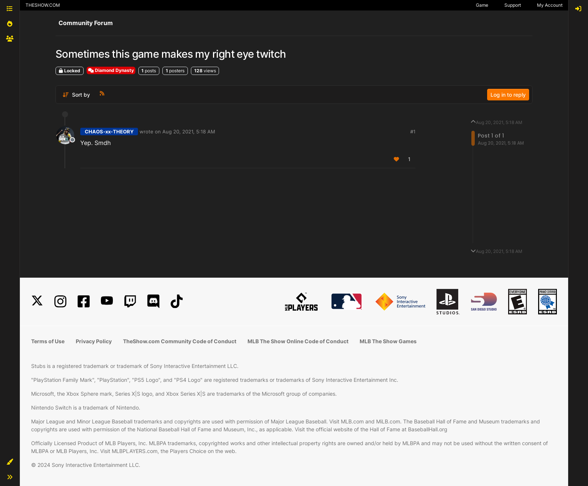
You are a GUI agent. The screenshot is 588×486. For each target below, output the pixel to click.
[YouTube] (107, 301)
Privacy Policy (94, 341)
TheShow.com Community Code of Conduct (179, 341)
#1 (413, 132)
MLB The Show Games (388, 341)
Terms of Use (47, 341)
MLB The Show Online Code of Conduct (298, 341)
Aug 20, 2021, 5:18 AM (188, 132)
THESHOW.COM (43, 5)
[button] (9, 462)
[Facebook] (84, 301)
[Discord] (153, 301)
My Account (549, 5)
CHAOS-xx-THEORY (109, 132)
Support (512, 5)
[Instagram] (60, 301)
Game (482, 5)
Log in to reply (508, 94)
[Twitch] (130, 301)
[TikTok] (177, 301)
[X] (37, 301)
